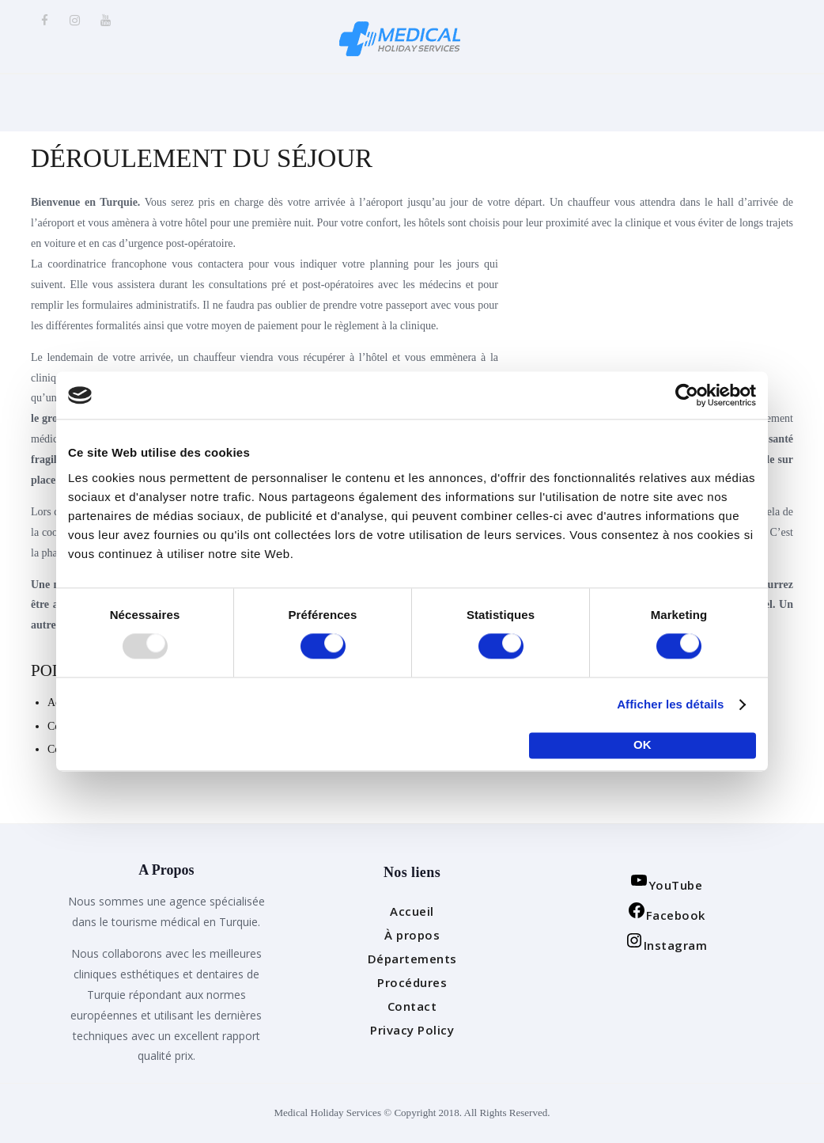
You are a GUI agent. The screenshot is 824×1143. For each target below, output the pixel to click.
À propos (412, 935)
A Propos (166, 871)
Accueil (412, 911)
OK (642, 745)
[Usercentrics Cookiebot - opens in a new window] (687, 395)
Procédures (412, 982)
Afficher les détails (670, 705)
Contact (412, 1006)
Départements (412, 958)
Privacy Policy (412, 1030)
